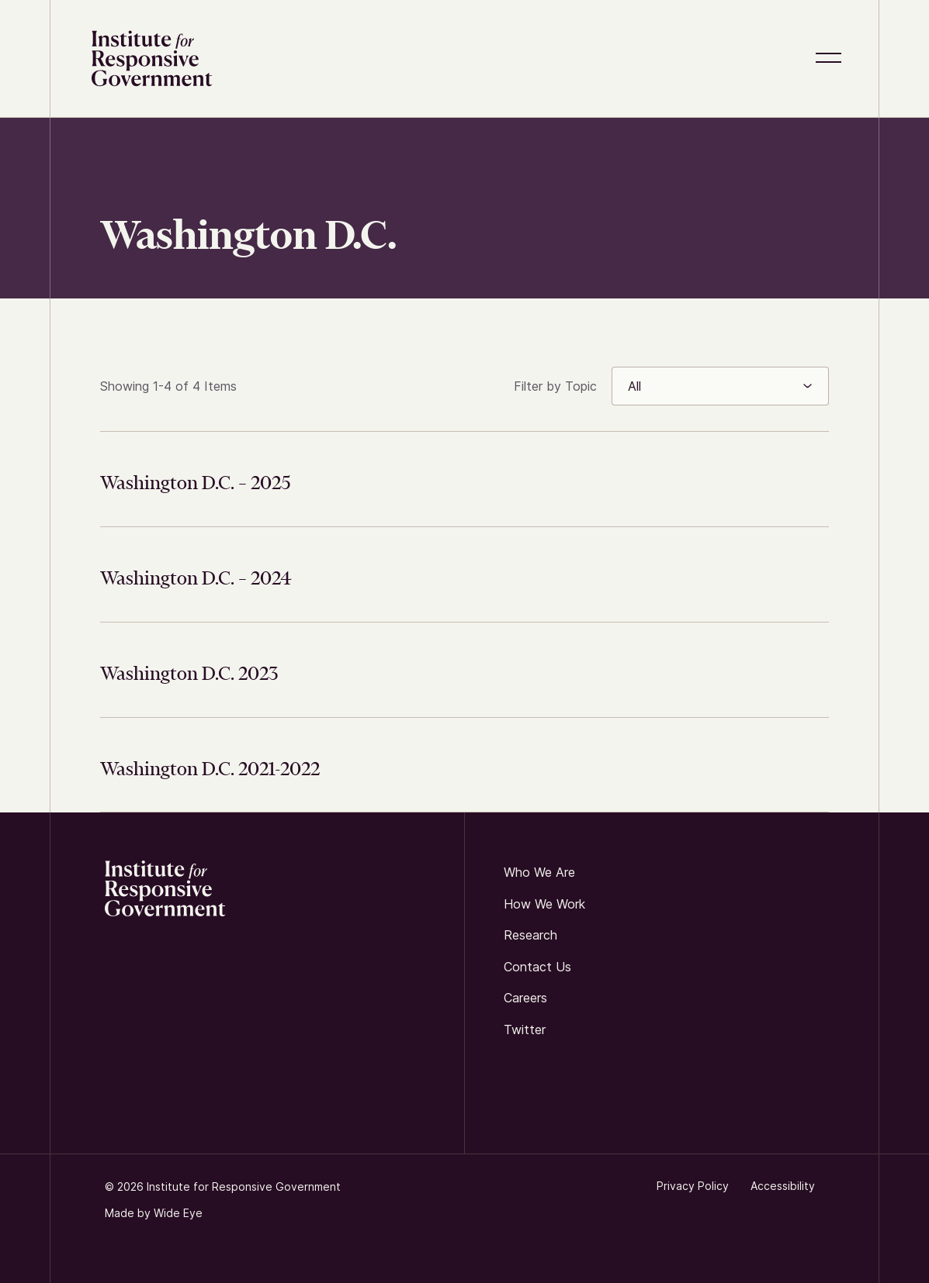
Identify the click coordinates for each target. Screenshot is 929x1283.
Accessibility (782, 1185)
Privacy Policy (693, 1185)
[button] (831, 58)
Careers (525, 998)
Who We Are (539, 872)
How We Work (544, 904)
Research (530, 935)
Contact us (537, 966)
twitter (525, 1029)
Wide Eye (178, 1212)
